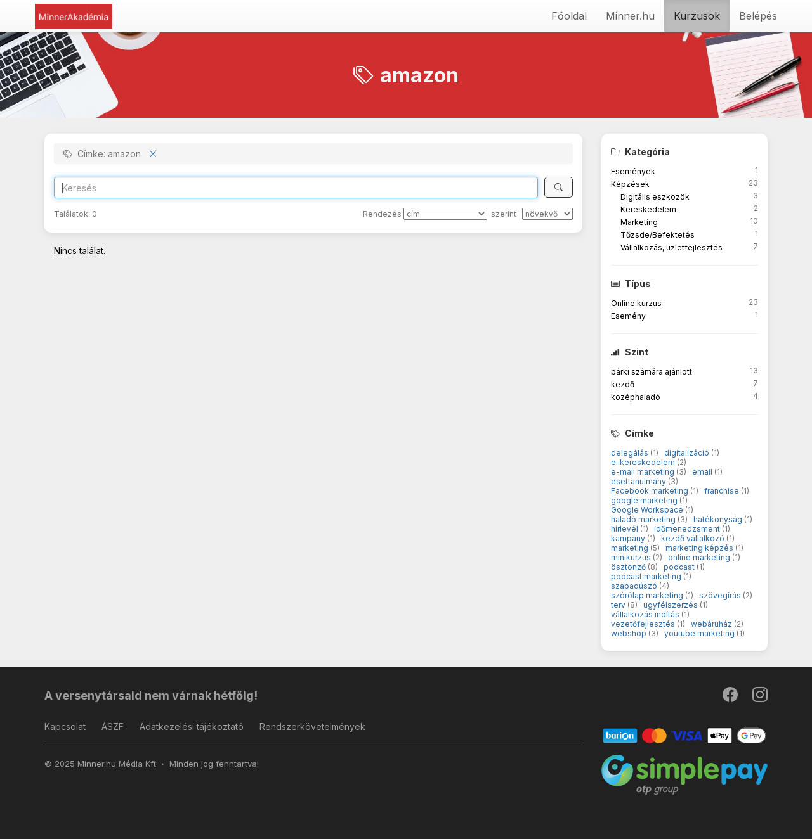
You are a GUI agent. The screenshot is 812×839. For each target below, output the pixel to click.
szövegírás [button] (721, 595)
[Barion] (684, 735)
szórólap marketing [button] (648, 595)
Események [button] (633, 171)
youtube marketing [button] (700, 633)
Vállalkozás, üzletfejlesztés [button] (671, 247)
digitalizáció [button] (687, 453)
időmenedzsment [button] (688, 529)
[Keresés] (558, 187)
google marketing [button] (645, 500)
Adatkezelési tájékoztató (192, 726)
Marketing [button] (639, 222)
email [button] (703, 472)
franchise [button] (722, 491)
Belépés (758, 16)
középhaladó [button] (635, 397)
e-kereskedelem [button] (644, 462)
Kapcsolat (65, 726)
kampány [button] (629, 538)
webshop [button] (629, 633)
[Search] (296, 187)
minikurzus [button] (632, 557)
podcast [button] (680, 567)
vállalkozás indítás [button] (646, 614)
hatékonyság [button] (718, 519)
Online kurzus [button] (636, 303)
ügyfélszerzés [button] (671, 605)
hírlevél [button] (625, 529)
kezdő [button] (622, 384)
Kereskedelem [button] (648, 209)
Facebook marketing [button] (650, 491)
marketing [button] (630, 548)
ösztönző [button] (629, 567)
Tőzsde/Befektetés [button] (657, 235)
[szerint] (547, 214)
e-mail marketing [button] (643, 472)
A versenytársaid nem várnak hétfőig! (151, 695)
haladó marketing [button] (644, 519)
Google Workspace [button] (648, 510)
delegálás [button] (630, 453)
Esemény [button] (628, 316)
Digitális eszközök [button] (655, 197)
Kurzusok (697, 16)
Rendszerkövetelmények (312, 726)
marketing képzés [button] (700, 548)
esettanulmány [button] (639, 481)
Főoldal (569, 16)
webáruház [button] (712, 624)
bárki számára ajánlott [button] (651, 371)
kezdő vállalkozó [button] (693, 538)
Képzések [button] (630, 184)
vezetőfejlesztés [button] (644, 624)
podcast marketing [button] (647, 576)
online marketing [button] (700, 557)
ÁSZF (113, 726)
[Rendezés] (445, 214)
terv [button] (619, 605)
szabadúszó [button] (635, 586)
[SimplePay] (684, 774)
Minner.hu (630, 16)
